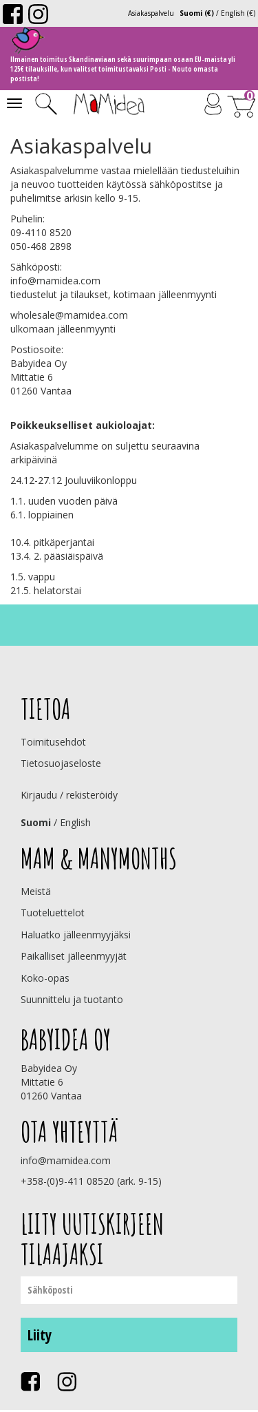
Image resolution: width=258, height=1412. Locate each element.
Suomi (36, 822)
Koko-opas (45, 977)
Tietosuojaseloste (61, 763)
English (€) (238, 13)
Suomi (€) (197, 13)
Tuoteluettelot (53, 912)
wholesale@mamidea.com (69, 315)
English (75, 822)
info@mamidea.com (55, 280)
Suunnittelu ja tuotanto (72, 999)
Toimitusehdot (53, 741)
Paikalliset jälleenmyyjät (74, 955)
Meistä (36, 891)
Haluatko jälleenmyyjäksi (76, 934)
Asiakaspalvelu (151, 13)
